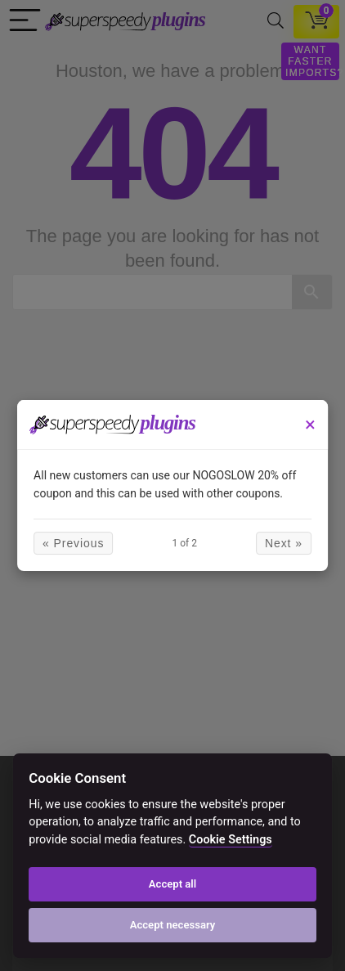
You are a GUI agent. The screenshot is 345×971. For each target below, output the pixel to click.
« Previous (73, 543)
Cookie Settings (230, 840)
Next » (283, 543)
